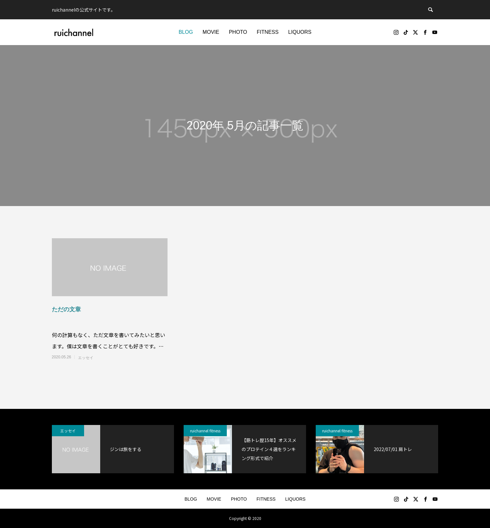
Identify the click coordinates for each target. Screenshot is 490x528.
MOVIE (211, 32)
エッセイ (85, 357)
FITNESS (268, 32)
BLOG (185, 32)
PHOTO (238, 32)
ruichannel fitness (205, 430)
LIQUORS (300, 32)
